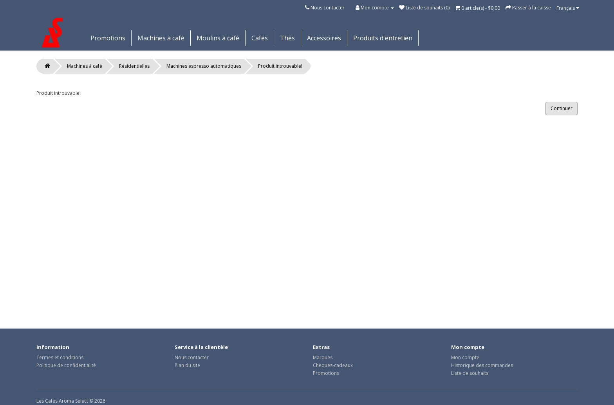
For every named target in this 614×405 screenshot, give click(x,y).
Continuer (561, 108)
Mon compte (465, 357)
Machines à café (160, 38)
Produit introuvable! (280, 66)
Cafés (259, 38)
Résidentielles (134, 66)
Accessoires (324, 38)
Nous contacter (328, 7)
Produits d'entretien (382, 38)
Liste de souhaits (469, 373)
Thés (287, 38)
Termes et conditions (59, 357)
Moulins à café (218, 38)
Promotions (107, 38)
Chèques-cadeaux (333, 365)
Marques (322, 357)
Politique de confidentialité (66, 365)
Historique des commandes (482, 365)
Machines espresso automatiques (203, 66)
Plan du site (187, 365)
